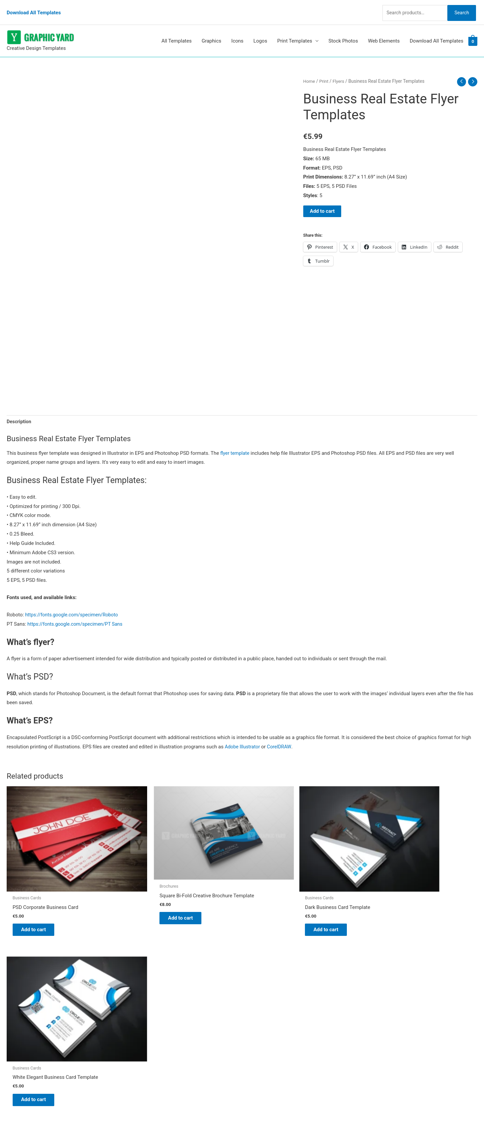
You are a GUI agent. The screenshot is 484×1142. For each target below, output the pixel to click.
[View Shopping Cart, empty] (472, 33)
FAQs (254, 1005)
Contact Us (261, 1024)
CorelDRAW (281, 739)
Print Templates (294, 33)
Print (325, 72)
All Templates (176, 33)
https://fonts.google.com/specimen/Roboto (73, 607)
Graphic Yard (263, 977)
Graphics (211, 33)
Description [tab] (19, 414)
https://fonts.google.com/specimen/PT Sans (77, 616)
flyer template (235, 445)
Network (298, 1124)
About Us (259, 996)
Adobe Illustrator (243, 739)
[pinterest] (23, 979)
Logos (260, 33)
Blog (254, 987)
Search (460, 8)
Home (309, 72)
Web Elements (383, 33)
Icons (237, 33)
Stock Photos (343, 33)
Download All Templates (34, 8)
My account (262, 1014)
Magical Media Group (362, 1124)
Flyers (340, 72)
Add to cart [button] (38, 902)
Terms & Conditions (270, 1042)
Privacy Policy (264, 1033)
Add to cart (322, 203)
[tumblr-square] (21, 992)
